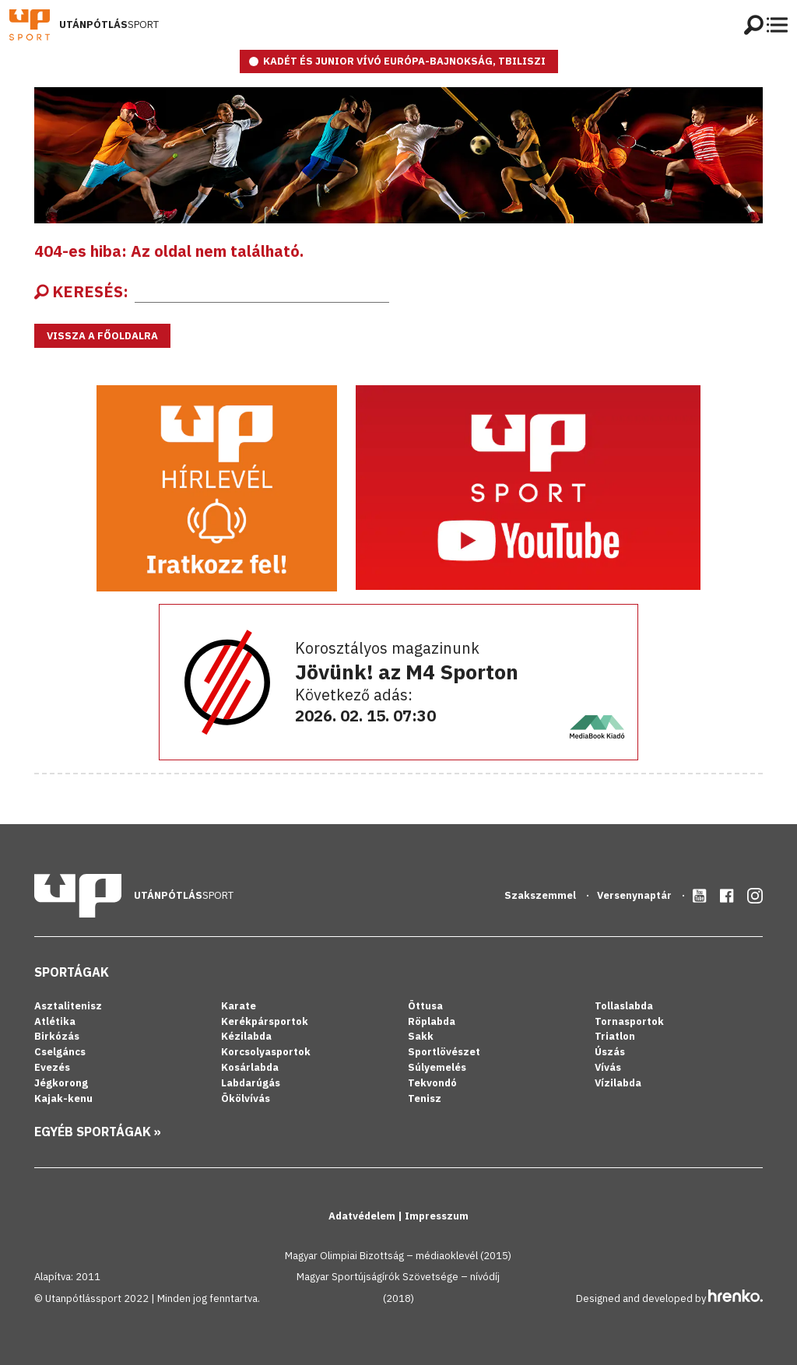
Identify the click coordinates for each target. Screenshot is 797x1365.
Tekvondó (432, 1083)
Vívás (608, 1067)
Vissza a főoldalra (102, 335)
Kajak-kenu (63, 1098)
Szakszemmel (541, 895)
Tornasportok (629, 1021)
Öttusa (425, 1005)
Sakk (421, 1036)
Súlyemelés (437, 1067)
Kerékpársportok (264, 1021)
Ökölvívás (245, 1098)
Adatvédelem (363, 1216)
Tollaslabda (624, 1005)
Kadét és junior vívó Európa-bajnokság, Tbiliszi (404, 61)
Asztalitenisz (68, 1005)
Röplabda (431, 1021)
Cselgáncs (60, 1051)
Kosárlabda (250, 1067)
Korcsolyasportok (266, 1051)
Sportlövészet (444, 1051)
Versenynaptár (635, 895)
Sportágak (71, 972)
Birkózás (56, 1036)
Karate (238, 1005)
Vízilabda (618, 1083)
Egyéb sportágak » (97, 1131)
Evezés (52, 1067)
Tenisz (424, 1098)
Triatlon (615, 1036)
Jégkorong (61, 1083)
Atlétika (54, 1021)
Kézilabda (246, 1036)
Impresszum (437, 1216)
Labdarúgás (250, 1083)
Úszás (610, 1051)
